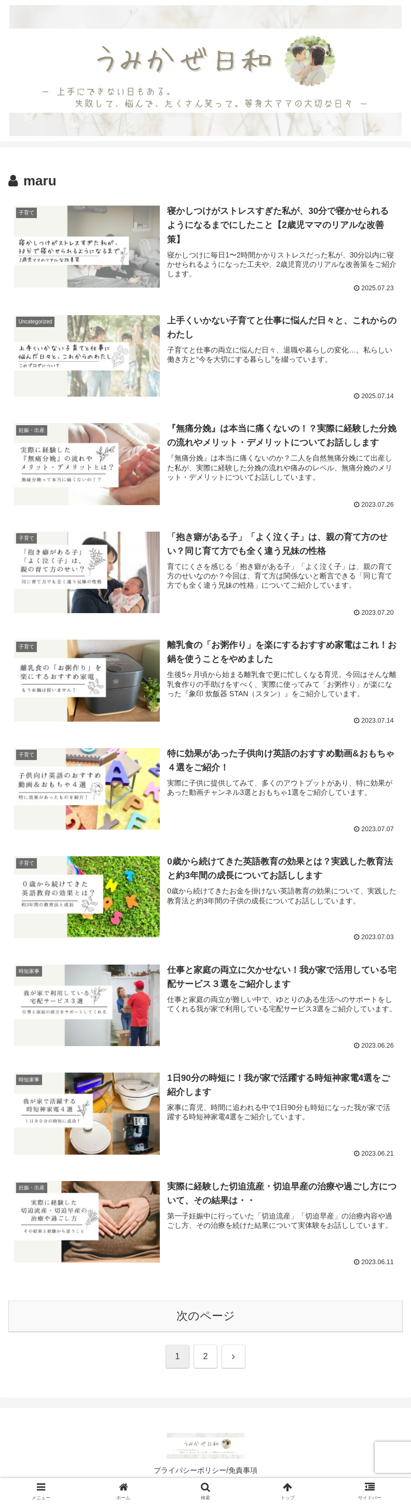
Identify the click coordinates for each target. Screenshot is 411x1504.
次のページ (205, 1316)
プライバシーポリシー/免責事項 (205, 1470)
